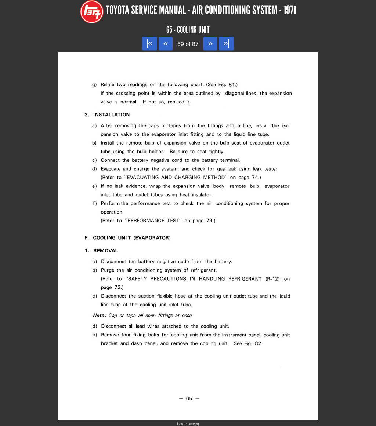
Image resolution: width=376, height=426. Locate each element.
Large (188, 424)
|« (150, 43)
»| (226, 43)
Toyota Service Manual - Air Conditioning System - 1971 (201, 10)
